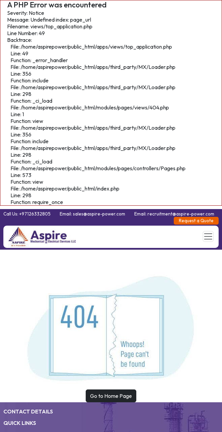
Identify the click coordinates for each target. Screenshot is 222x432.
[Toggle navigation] (208, 236)
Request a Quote (196, 221)
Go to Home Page (111, 395)
